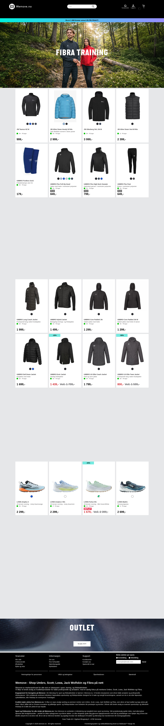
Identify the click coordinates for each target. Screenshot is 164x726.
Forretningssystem (91, 724)
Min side (18, 659)
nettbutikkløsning (106, 724)
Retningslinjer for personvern (31, 674)
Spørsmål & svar (88, 664)
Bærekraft (132, 674)
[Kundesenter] (125, 6)
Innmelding (122, 658)
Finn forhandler (54, 662)
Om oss (51, 659)
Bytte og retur (20, 666)
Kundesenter (87, 659)
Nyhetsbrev (53, 666)
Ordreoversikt (20, 662)
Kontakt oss (87, 662)
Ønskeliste (19, 664)
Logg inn (133, 6)
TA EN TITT (82, 644)
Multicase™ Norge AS (127, 724)
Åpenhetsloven (99, 674)
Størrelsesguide (54, 664)
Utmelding (134, 658)
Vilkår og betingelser (65, 674)
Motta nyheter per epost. (125, 655)
